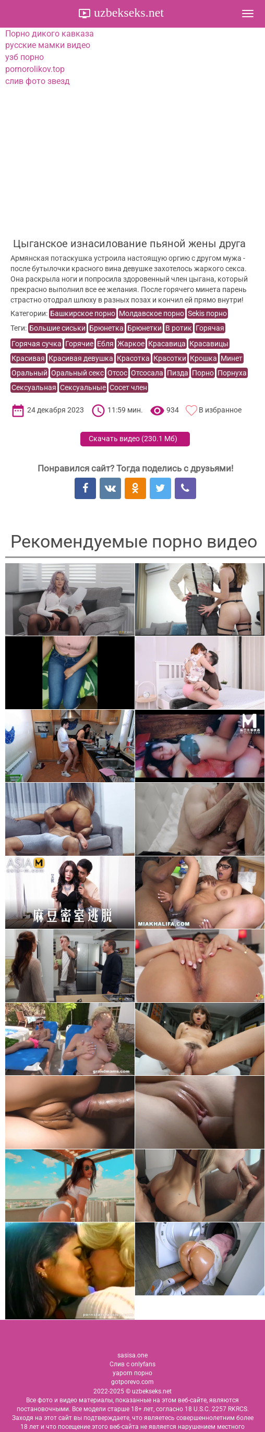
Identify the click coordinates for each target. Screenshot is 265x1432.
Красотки (169, 358)
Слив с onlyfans (132, 1364)
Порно (203, 373)
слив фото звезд (37, 81)
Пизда (177, 373)
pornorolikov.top (35, 69)
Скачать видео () (133, 438)
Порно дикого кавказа (49, 34)
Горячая (210, 328)
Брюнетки (144, 328)
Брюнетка (106, 328)
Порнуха (232, 373)
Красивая (28, 358)
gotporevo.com (132, 1382)
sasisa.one (132, 1355)
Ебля (105, 343)
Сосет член (128, 387)
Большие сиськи (57, 328)
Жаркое (130, 343)
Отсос (117, 373)
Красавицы (208, 343)
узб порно (24, 57)
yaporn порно (132, 1373)
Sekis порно (207, 313)
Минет (232, 358)
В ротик (178, 328)
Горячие (79, 343)
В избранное (220, 410)
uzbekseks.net (127, 12)
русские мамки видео (47, 45)
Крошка (203, 358)
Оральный (29, 373)
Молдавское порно (151, 313)
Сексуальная (33, 387)
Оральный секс (77, 373)
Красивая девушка (81, 358)
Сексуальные (83, 387)
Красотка (133, 358)
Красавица (167, 343)
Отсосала (147, 373)
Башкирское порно (82, 313)
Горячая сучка (36, 343)
